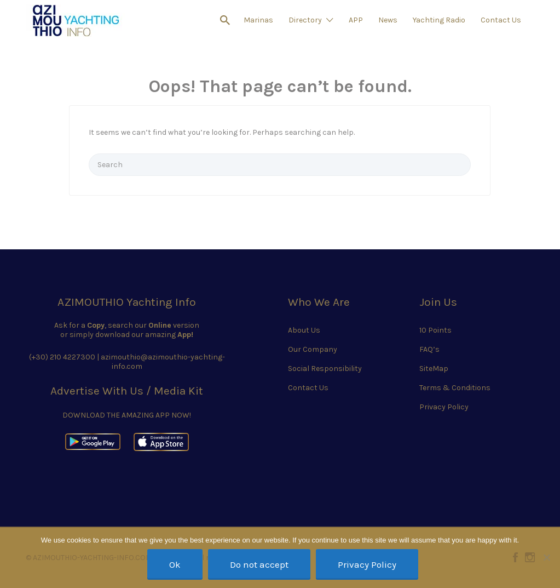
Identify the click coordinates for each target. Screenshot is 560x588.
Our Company (312, 349)
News (387, 20)
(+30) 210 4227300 (62, 357)
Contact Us (501, 20)
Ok (175, 564)
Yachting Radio (439, 20)
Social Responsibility (325, 368)
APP (356, 20)
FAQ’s (429, 349)
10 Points (435, 330)
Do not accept (259, 564)
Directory (305, 20)
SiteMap (433, 368)
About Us (304, 330)
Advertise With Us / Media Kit (126, 390)
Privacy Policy (444, 407)
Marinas (258, 20)
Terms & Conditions (454, 387)
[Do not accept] (546, 557)
